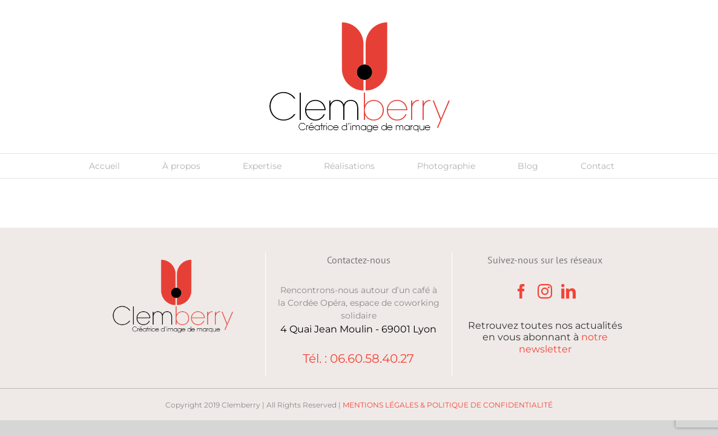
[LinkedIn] (568, 291)
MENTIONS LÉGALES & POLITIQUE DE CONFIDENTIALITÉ (448, 404)
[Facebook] (521, 291)
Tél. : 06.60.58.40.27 (358, 358)
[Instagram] (545, 291)
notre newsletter (563, 342)
